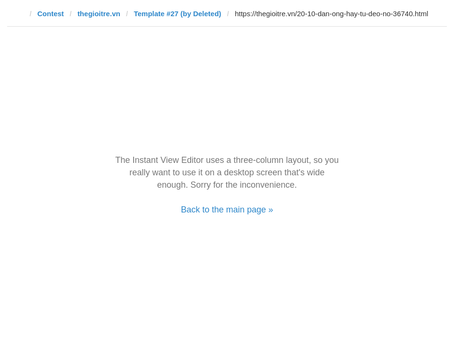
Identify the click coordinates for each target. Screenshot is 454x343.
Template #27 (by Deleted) (177, 14)
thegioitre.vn (98, 14)
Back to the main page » (227, 209)
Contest (51, 14)
